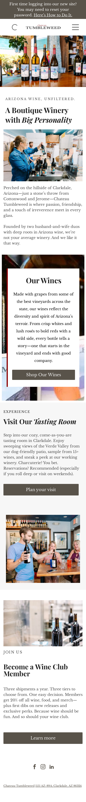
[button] (75, 27)
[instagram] (43, 767)
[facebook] (34, 767)
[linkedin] (51, 767)
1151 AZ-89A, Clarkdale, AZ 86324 (58, 785)
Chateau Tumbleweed (19, 785)
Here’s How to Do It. (53, 15)
